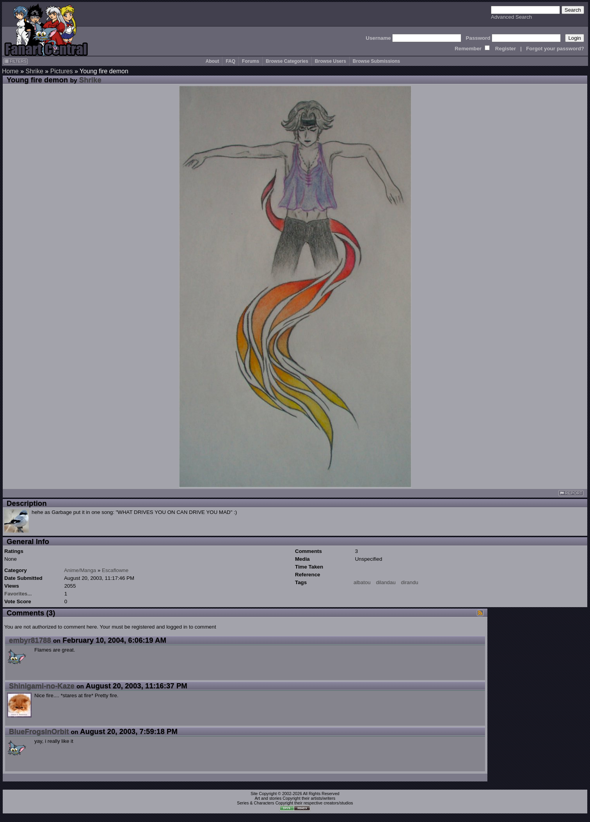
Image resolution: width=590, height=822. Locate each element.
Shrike (34, 71)
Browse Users (330, 61)
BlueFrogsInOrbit (39, 731)
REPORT (571, 493)
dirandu (409, 582)
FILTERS (15, 61)
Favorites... (18, 594)
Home (10, 71)
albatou (362, 582)
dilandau (385, 582)
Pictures (61, 71)
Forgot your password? (555, 48)
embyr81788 (30, 640)
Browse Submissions (376, 61)
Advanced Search (511, 17)
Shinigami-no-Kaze (42, 686)
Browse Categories (287, 61)
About (212, 61)
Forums (250, 61)
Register (505, 48)
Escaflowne (115, 570)
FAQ (230, 61)
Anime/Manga (80, 570)
